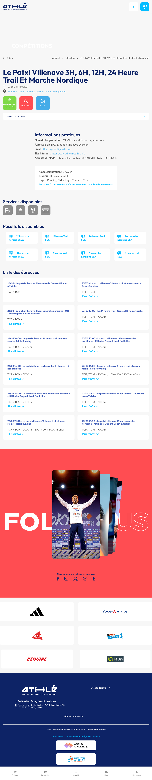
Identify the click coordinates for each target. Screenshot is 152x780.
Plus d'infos (90, 296)
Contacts (96, 736)
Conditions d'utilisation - (63, 736)
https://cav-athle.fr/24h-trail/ (68, 153)
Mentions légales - (83, 736)
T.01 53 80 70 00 (22, 707)
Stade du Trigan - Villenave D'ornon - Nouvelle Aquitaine (37, 91)
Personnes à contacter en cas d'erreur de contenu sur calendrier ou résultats (76, 184)
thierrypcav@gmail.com (57, 149)
